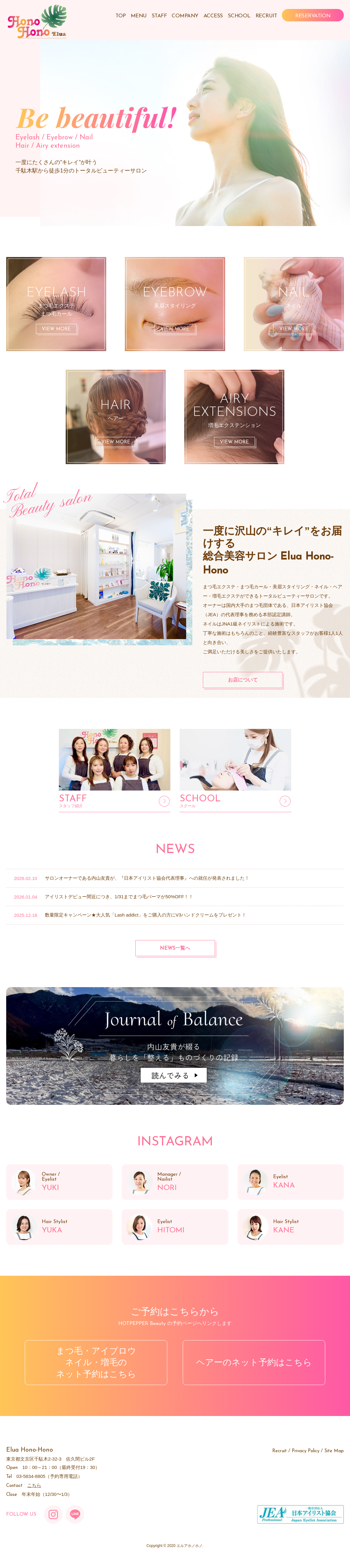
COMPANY (185, 16)
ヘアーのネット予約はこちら (254, 1362)
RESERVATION (312, 16)
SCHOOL (239, 16)
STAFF (159, 16)
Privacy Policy (305, 1451)
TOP (121, 16)
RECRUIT (266, 16)
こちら (34, 1485)
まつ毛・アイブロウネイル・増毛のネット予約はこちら (96, 1362)
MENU (139, 16)
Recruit (279, 1451)
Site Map (334, 1451)
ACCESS (213, 16)
